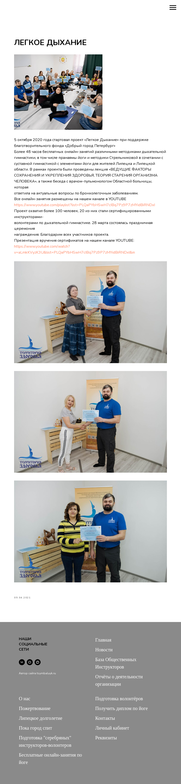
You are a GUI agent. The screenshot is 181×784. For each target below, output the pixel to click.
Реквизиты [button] (106, 737)
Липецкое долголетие (40, 718)
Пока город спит (35, 728)
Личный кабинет (112, 728)
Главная (103, 640)
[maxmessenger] (30, 662)
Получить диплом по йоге (121, 708)
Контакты (105, 718)
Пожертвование (35, 708)
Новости (104, 649)
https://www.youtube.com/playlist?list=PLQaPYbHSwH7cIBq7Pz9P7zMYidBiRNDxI (84, 205)
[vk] (22, 662)
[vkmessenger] (38, 662)
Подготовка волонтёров (119, 698)
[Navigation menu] (173, 7)
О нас (24, 698)
